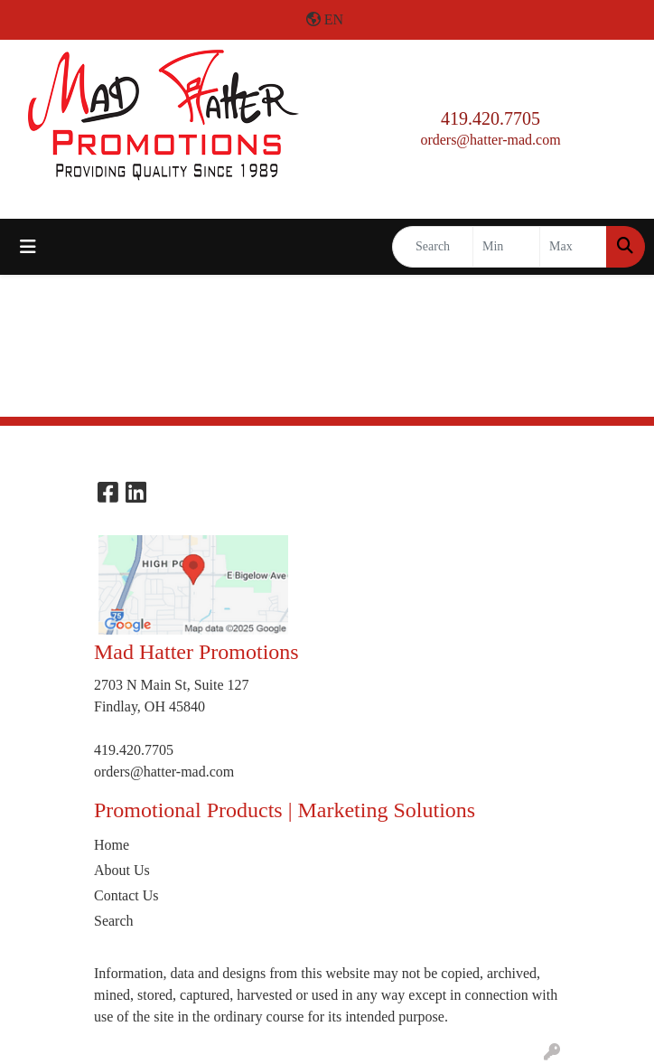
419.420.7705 (490, 118)
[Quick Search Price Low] (506, 247)
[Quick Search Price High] (573, 247)
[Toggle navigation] (28, 246)
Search (114, 920)
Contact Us (126, 895)
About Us (122, 870)
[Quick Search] (432, 247)
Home (111, 844)
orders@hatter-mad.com (490, 139)
